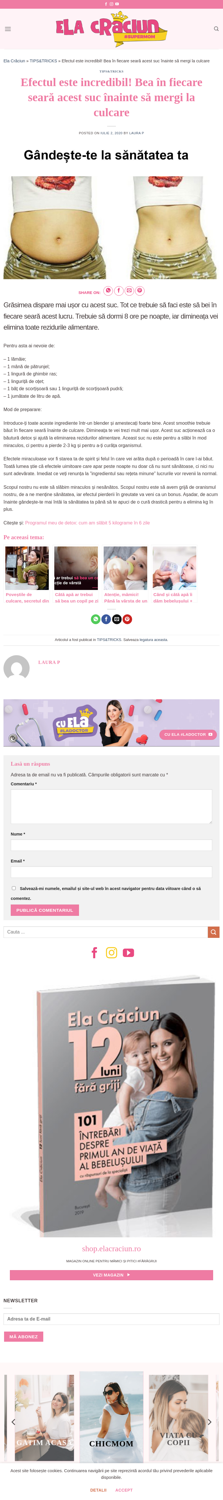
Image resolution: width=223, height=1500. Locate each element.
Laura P (136, 133)
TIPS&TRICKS (43, 61)
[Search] (216, 28)
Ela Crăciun (14, 61)
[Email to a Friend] (129, 291)
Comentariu (24, 784)
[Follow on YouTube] (117, 4)
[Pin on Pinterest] (140, 291)
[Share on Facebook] (119, 291)
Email (18, 861)
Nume (18, 834)
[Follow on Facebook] (106, 4)
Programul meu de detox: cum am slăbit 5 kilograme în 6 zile (87, 522)
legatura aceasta (153, 640)
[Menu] (7, 29)
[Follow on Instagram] (111, 4)
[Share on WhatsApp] (108, 291)
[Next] (209, 1422)
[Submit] (214, 932)
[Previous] (14, 1422)
